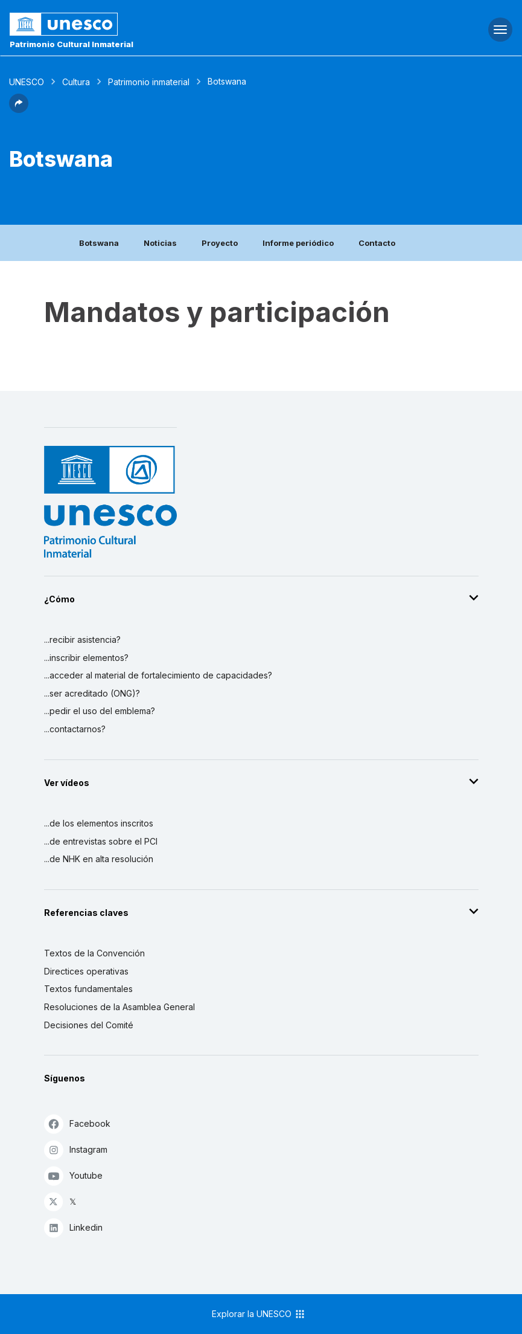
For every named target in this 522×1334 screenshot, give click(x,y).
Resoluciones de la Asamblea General (119, 1007)
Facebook (77, 1123)
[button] (18, 109)
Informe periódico (298, 243)
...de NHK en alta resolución (98, 859)
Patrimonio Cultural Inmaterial (71, 44)
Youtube (73, 1175)
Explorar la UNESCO (259, 1314)
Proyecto (220, 243)
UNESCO (26, 82)
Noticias (160, 243)
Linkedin (73, 1227)
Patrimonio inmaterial (148, 82)
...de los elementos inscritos (98, 823)
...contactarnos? (75, 729)
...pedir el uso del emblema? (99, 711)
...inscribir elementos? (86, 657)
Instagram (75, 1149)
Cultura (76, 82)
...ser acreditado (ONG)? (92, 693)
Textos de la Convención (94, 953)
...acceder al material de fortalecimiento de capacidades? (158, 675)
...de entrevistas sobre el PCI (101, 841)
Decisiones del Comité (88, 1025)
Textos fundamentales (88, 989)
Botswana (99, 243)
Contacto (376, 243)
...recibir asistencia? (82, 639)
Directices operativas (86, 971)
